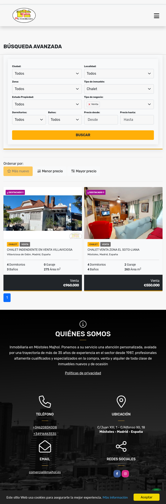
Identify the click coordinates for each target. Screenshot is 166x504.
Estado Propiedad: (23, 97)
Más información (115, 497)
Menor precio (50, 171)
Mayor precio (83, 171)
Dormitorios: (19, 112)
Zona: (15, 81)
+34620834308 (45, 427)
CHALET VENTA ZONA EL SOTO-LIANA (113, 249)
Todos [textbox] (19, 73)
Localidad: (90, 66)
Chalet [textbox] (92, 89)
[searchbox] (88, 111)
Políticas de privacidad (83, 373)
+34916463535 (45, 434)
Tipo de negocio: (93, 97)
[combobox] (47, 73)
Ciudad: (16, 66)
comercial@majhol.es (45, 472)
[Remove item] (89, 104)
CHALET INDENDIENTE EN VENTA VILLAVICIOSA (39, 249)
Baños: (52, 112)
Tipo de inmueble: (94, 81)
